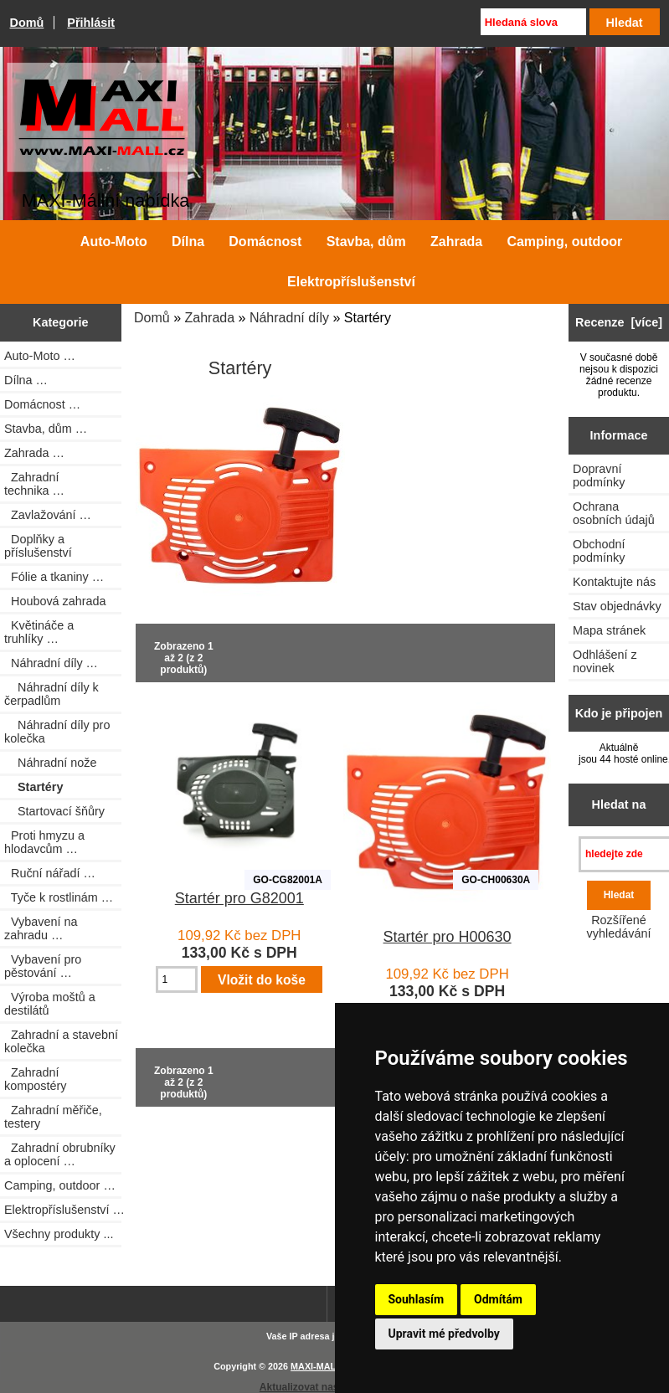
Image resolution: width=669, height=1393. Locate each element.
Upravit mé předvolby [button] (444, 1333)
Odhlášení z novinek (605, 661)
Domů (27, 22)
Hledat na (619, 804)
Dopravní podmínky (599, 475)
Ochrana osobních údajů (614, 513)
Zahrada (210, 318)
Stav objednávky (617, 606)
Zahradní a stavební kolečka (61, 1041)
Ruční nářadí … (49, 873)
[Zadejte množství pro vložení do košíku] (177, 979)
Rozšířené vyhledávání (619, 926)
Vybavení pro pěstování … (42, 966)
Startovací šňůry (54, 811)
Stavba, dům (366, 241)
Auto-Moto (113, 241)
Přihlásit (91, 22)
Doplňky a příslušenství (38, 545)
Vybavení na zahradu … (40, 928)
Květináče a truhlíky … (39, 632)
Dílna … (26, 380)
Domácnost (265, 241)
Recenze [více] (618, 322)
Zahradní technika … (34, 483)
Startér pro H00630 (447, 936)
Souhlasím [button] (417, 1299)
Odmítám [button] (498, 1299)
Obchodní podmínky (599, 550)
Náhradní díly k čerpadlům (51, 694)
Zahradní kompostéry (35, 1079)
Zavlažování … (47, 515)
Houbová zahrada (55, 601)
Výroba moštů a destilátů (49, 1003)
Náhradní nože (50, 762)
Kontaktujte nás (614, 582)
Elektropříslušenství (351, 282)
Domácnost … (42, 404)
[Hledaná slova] (533, 21)
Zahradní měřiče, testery (53, 1116)
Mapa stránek (609, 630)
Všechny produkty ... (58, 1234)
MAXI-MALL (316, 1366)
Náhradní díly (289, 318)
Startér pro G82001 (239, 898)
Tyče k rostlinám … (58, 897)
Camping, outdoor (564, 241)
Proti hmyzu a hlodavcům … (44, 842)
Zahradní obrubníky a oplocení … (60, 1154)
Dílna (188, 241)
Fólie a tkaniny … (54, 576)
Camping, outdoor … (60, 1185)
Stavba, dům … (45, 428)
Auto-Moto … (39, 355)
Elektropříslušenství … (62, 1209)
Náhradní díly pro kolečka (57, 731)
